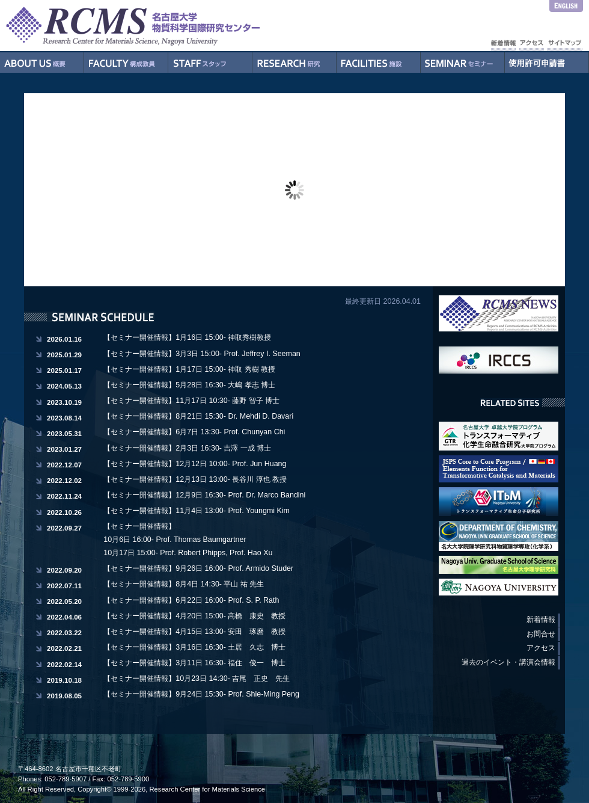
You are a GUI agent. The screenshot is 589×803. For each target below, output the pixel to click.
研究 (294, 62)
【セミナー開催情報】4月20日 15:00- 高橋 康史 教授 (194, 616)
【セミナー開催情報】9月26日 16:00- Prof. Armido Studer (198, 568)
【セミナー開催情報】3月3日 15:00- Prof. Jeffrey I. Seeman (201, 353)
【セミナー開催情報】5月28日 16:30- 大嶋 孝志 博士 (189, 385)
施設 (379, 62)
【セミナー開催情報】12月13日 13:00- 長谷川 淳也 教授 (195, 479)
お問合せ (540, 634)
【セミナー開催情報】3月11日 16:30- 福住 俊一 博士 (194, 663)
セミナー (463, 62)
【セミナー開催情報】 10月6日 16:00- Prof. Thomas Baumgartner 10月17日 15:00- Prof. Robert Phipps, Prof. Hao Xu (187, 539)
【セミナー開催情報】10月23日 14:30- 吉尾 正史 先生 (196, 678)
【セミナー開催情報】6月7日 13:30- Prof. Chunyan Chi (194, 432)
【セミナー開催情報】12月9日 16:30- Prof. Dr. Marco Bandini (204, 495)
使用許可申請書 (547, 62)
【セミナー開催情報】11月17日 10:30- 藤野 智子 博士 (191, 400)
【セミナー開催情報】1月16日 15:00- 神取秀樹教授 (187, 337)
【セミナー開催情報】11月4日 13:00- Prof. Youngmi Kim (196, 510)
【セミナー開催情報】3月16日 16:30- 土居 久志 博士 (194, 647)
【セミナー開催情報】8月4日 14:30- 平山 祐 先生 (183, 584)
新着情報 (540, 619)
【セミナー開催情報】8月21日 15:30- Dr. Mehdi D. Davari (198, 416)
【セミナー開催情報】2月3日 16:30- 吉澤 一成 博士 (187, 448)
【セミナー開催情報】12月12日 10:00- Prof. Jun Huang (194, 464)
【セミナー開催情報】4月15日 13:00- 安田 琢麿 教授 (194, 631)
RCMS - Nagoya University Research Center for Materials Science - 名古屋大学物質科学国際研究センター (156, 25)
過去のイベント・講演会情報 (508, 662)
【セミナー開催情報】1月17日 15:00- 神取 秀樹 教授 (189, 369)
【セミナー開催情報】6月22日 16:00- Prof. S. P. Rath (191, 600)
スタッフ (210, 62)
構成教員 (126, 62)
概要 (42, 62)
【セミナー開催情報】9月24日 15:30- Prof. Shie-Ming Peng (201, 694)
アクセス (540, 648)
